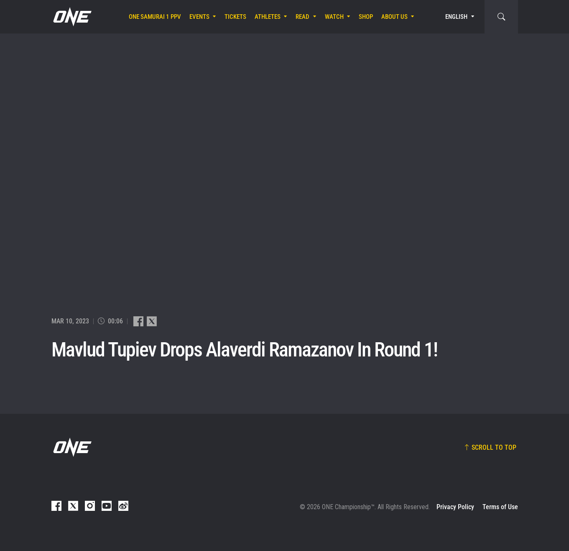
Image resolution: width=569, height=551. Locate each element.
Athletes (268, 17)
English (456, 17)
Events (199, 17)
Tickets (235, 17)
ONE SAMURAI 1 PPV (155, 17)
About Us (394, 17)
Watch (334, 17)
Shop (366, 17)
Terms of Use (500, 507)
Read (302, 17)
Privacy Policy (455, 507)
